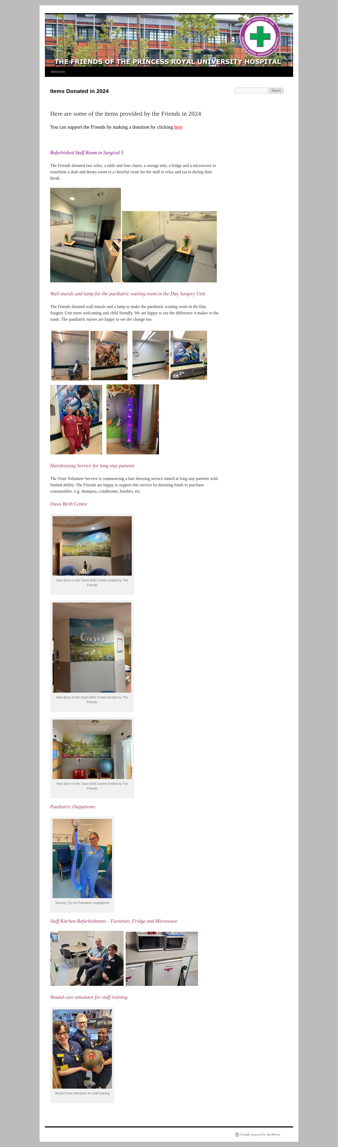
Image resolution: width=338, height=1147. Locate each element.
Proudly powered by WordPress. (260, 1134)
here (178, 127)
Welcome (58, 72)
